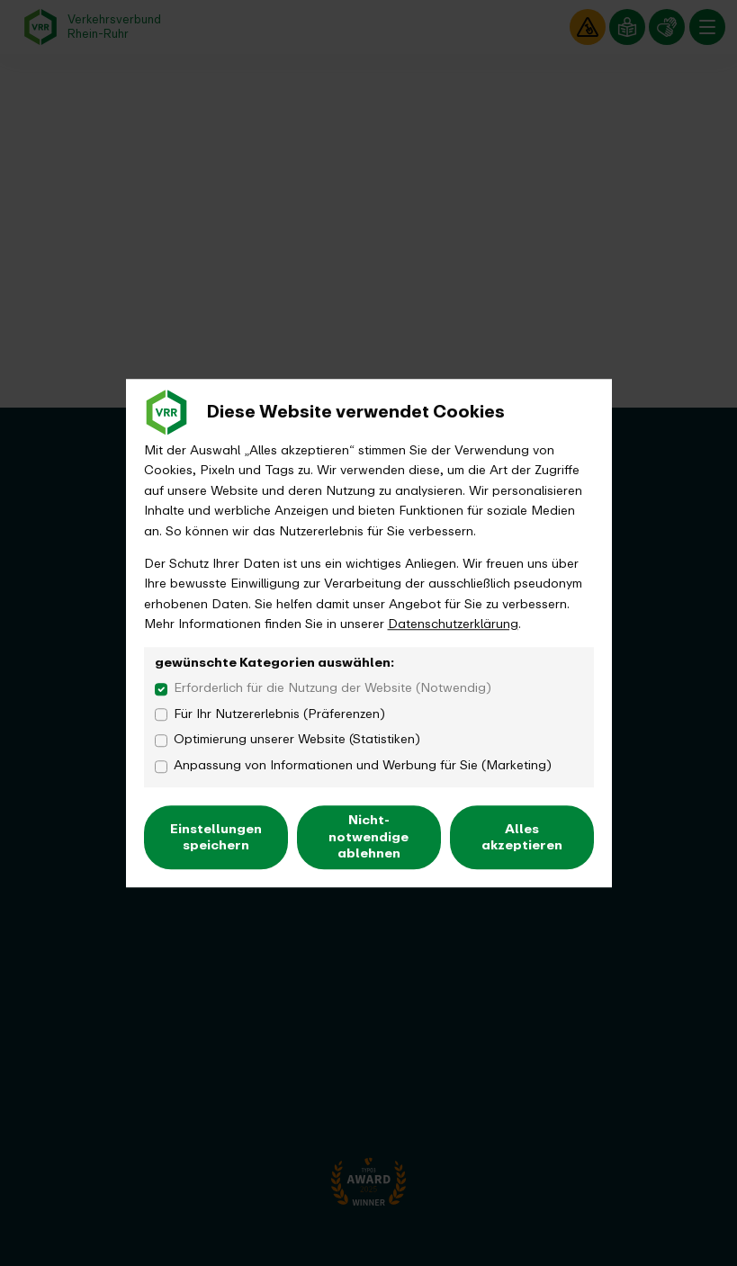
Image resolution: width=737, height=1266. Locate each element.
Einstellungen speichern (216, 837)
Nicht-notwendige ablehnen (368, 837)
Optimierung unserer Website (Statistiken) (297, 740)
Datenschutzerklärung (453, 624)
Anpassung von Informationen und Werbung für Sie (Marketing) (363, 766)
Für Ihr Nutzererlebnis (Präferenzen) (279, 714)
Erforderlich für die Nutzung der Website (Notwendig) (332, 688)
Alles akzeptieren (521, 837)
